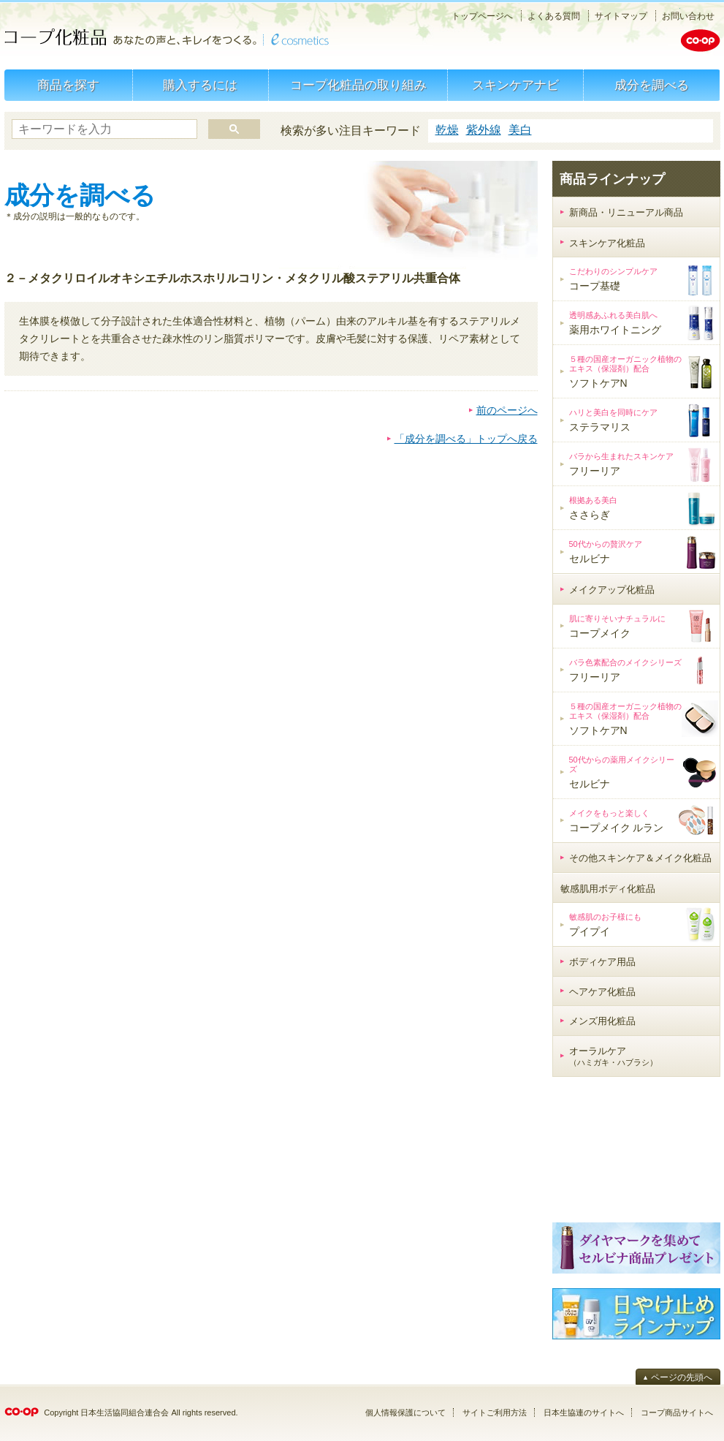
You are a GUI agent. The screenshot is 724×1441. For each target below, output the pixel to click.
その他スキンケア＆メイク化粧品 (640, 857)
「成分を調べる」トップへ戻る (466, 439)
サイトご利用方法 (494, 1412)
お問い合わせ (688, 16)
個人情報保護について (405, 1412)
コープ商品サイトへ (677, 1412)
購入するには (200, 85)
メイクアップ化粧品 (612, 589)
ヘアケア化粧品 (602, 991)
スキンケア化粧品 (607, 243)
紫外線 (483, 130)
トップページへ (482, 16)
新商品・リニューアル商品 (626, 212)
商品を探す (68, 85)
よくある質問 (553, 16)
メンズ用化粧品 (602, 1020)
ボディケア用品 (602, 961)
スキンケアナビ (515, 85)
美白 (520, 130)
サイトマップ (621, 16)
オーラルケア (613, 1056)
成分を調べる (651, 85)
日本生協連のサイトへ (584, 1412)
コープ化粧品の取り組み (358, 85)
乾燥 (447, 130)
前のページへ (507, 410)
